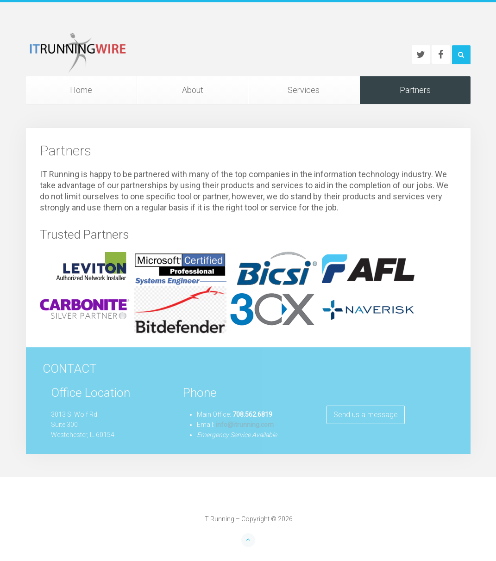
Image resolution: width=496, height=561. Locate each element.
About (192, 90)
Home (81, 90)
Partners (415, 90)
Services (304, 90)
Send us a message (365, 414)
